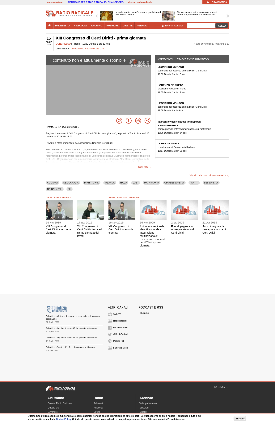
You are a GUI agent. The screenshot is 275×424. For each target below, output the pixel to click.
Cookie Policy (63, 419)
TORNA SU (219, 387)
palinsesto (62, 25)
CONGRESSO (63, 44)
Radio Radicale (120, 321)
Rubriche (144, 313)
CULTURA (52, 182)
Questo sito (53, 407)
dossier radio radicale (140, 2)
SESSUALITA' (211, 182)
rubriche (112, 25)
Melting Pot (118, 341)
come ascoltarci (54, 2)
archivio (96, 25)
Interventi (165, 59)
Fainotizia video (120, 348)
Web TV (117, 314)
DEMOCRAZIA (71, 182)
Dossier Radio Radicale (60, 403)
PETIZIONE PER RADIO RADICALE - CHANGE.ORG (96, 2)
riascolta (80, 25)
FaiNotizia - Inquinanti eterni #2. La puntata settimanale (71, 328)
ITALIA (123, 182)
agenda (142, 25)
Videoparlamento (148, 403)
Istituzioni (144, 407)
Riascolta (98, 407)
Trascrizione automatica (193, 59)
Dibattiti (143, 412)
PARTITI (194, 182)
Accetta (239, 418)
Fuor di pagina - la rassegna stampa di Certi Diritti (182, 229)
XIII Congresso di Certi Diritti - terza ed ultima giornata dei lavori (89, 231)
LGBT (135, 182)
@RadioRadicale (121, 334)
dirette (128, 25)
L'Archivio (53, 412)
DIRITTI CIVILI (91, 182)
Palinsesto (99, 403)
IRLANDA (110, 182)
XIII (69, 189)
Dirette (97, 412)
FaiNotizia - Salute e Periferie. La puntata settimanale (70, 347)
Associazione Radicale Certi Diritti (88, 48)
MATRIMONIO (151, 182)
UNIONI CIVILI (54, 189)
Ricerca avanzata (174, 25)
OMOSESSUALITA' (174, 182)
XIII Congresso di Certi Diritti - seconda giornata (58, 229)
